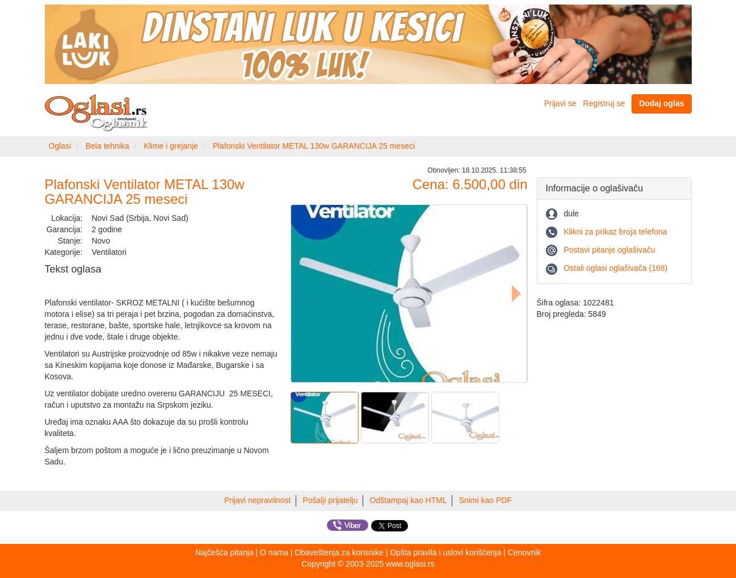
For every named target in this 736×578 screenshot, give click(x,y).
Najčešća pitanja (224, 552)
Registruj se (604, 103)
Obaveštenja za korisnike (339, 552)
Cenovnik (524, 552)
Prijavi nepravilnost (257, 500)
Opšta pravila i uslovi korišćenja (445, 552)
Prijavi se (560, 103)
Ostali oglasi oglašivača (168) (615, 268)
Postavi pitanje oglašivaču (609, 249)
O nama (274, 552)
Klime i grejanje (171, 145)
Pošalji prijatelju (330, 500)
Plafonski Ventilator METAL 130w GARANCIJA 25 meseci (314, 145)
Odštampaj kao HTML (408, 500)
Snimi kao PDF (485, 500)
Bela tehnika (107, 145)
